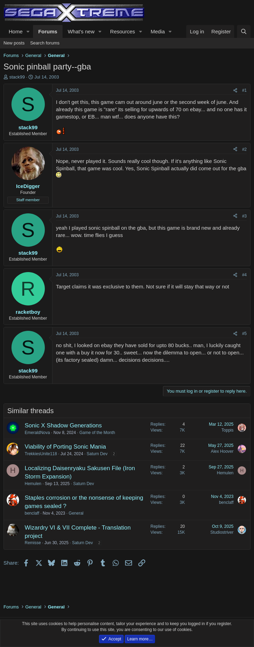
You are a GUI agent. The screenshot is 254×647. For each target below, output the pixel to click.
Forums (47, 31)
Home (16, 31)
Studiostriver (221, 532)
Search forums (45, 43)
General (76, 513)
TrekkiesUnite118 (41, 453)
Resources (122, 31)
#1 (244, 90)
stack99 (17, 77)
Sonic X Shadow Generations (63, 425)
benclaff (32, 513)
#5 (244, 333)
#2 (244, 149)
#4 (244, 274)
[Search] (244, 31)
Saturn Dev (97, 453)
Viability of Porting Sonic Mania (65, 446)
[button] (28, 31)
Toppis (227, 430)
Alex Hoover (222, 451)
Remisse (33, 542)
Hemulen (33, 483)
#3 (244, 216)
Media (157, 31)
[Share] (235, 91)
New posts (14, 43)
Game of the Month (97, 432)
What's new (81, 31)
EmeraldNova (37, 432)
